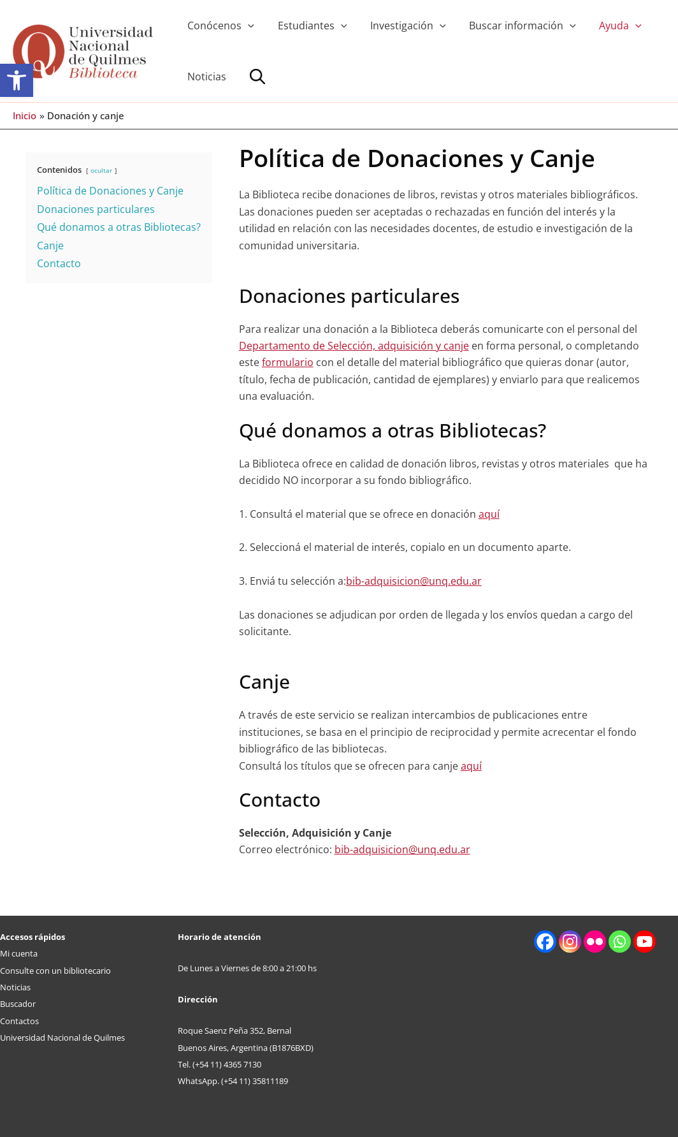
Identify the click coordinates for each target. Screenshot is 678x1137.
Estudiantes (308, 25)
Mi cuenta (19, 953)
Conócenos (219, 25)
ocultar (101, 170)
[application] (246, 25)
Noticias (205, 77)
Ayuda (607, 25)
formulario (288, 362)
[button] (16, 80)
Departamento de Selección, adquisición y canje (354, 346)
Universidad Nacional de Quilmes (62, 1037)
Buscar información (512, 25)
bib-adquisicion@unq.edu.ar (414, 581)
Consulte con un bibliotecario (55, 970)
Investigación (400, 25)
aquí (489, 514)
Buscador (18, 1003)
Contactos (19, 1021)
